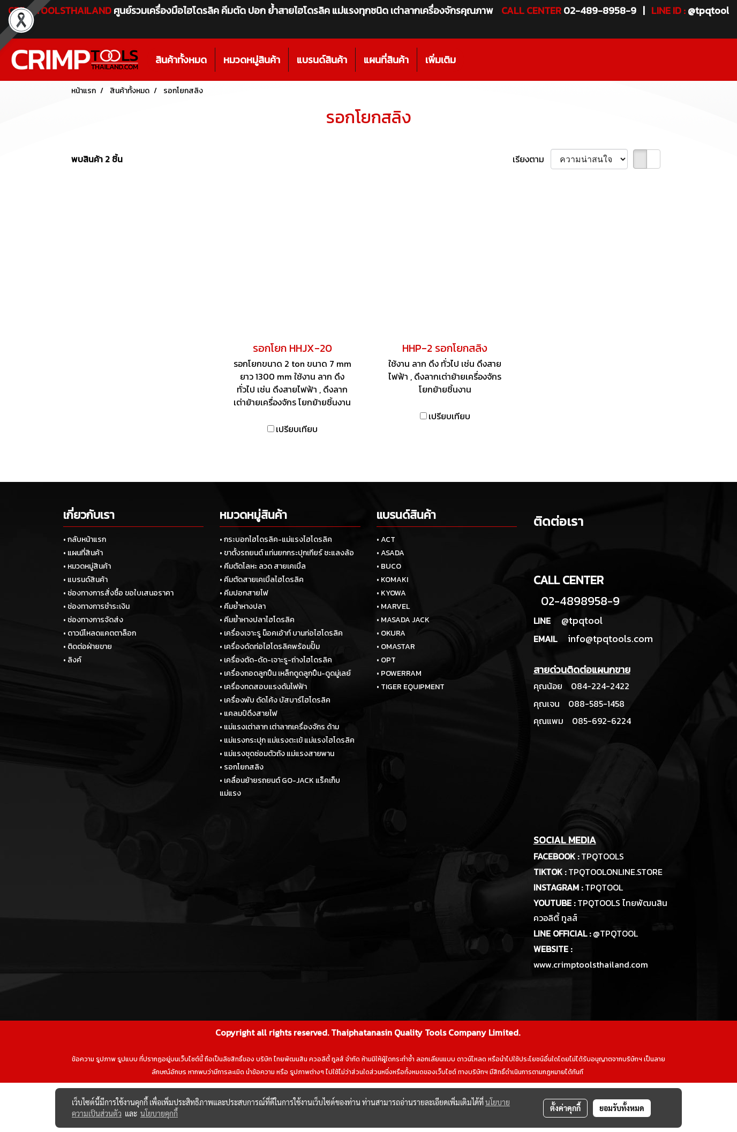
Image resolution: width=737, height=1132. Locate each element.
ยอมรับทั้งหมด (621, 1108)
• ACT (386, 539)
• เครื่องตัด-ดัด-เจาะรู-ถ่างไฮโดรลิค (276, 660)
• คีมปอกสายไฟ (244, 593)
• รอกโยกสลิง (242, 767)
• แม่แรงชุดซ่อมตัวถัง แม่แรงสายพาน (277, 753)
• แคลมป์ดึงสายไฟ (248, 713)
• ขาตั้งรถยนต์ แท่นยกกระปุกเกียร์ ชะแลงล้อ (287, 553)
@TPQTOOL (615, 933)
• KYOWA (391, 593)
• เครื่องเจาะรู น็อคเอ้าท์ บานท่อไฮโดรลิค (281, 633)
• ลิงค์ (72, 660)
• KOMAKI (392, 579)
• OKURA (391, 633)
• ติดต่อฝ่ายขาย (87, 646)
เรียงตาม (532, 159)
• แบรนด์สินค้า (85, 579)
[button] (473, 60)
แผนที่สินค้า (386, 59)
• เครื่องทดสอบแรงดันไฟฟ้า (263, 686)
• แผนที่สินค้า (83, 553)
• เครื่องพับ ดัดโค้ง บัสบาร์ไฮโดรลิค (275, 700)
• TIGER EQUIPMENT (411, 686)
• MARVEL (393, 606)
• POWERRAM (399, 673)
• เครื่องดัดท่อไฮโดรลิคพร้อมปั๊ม (270, 646)
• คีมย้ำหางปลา (243, 606)
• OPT (386, 660)
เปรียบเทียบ (297, 428)
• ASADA (390, 553)
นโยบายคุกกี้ (159, 1113)
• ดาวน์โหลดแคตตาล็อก (99, 633)
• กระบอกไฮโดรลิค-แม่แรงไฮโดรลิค (276, 539)
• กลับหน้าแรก (84, 539)
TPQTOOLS (602, 856)
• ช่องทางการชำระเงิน (96, 606)
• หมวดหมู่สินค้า (87, 566)
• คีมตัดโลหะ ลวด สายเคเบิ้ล (263, 566)
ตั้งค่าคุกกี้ (565, 1108)
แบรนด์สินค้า (322, 59)
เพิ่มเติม (440, 59)
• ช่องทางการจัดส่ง (93, 619)
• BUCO (389, 566)
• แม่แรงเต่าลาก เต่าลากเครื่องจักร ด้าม (279, 727)
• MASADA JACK (403, 619)
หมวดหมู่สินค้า (251, 59)
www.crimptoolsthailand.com (590, 964)
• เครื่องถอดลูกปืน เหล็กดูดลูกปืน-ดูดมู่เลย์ (285, 673)
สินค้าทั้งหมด (181, 59)
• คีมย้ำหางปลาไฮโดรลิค (257, 619)
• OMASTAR (396, 646)
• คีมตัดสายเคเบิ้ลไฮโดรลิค (262, 579)
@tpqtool (582, 620)
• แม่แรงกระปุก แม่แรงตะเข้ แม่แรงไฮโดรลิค (287, 740)
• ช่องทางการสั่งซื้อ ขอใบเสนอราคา (118, 593)
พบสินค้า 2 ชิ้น (97, 159)
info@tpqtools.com (610, 638)
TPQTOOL (604, 887)
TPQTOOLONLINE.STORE (615, 871)
